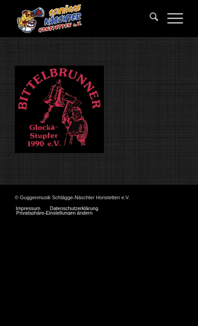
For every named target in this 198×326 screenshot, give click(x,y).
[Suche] (149, 18)
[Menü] (170, 18)
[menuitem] (149, 18)
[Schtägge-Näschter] (82, 18)
